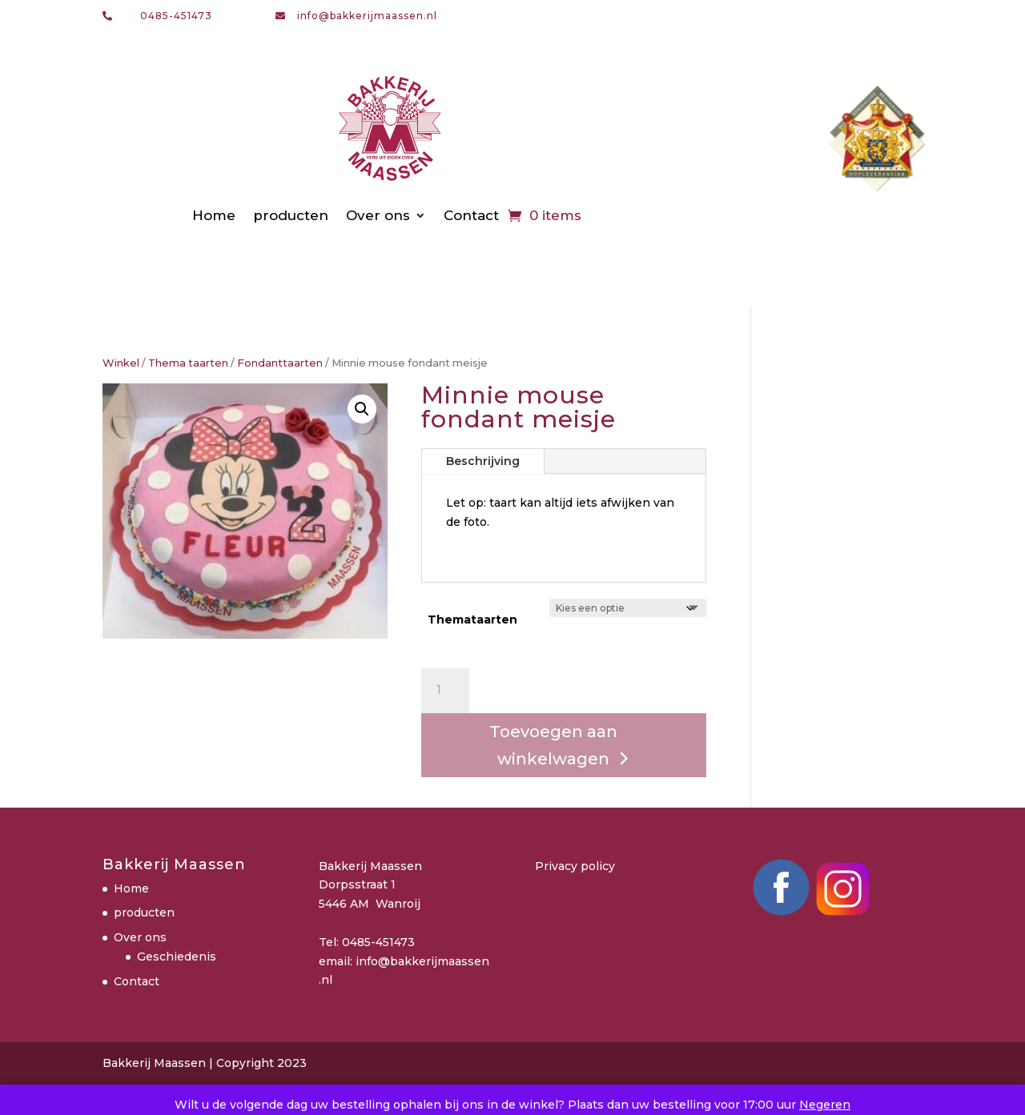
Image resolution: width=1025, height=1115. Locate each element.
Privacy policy (575, 866)
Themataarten (472, 619)
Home (213, 215)
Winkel (120, 363)
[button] (362, 409)
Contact (471, 215)
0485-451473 (176, 16)
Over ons (378, 215)
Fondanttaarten (280, 363)
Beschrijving (483, 461)
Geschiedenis (176, 956)
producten (290, 215)
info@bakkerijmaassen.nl (367, 16)
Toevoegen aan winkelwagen (553, 745)
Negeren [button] (824, 1104)
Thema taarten (188, 363)
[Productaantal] (445, 690)
